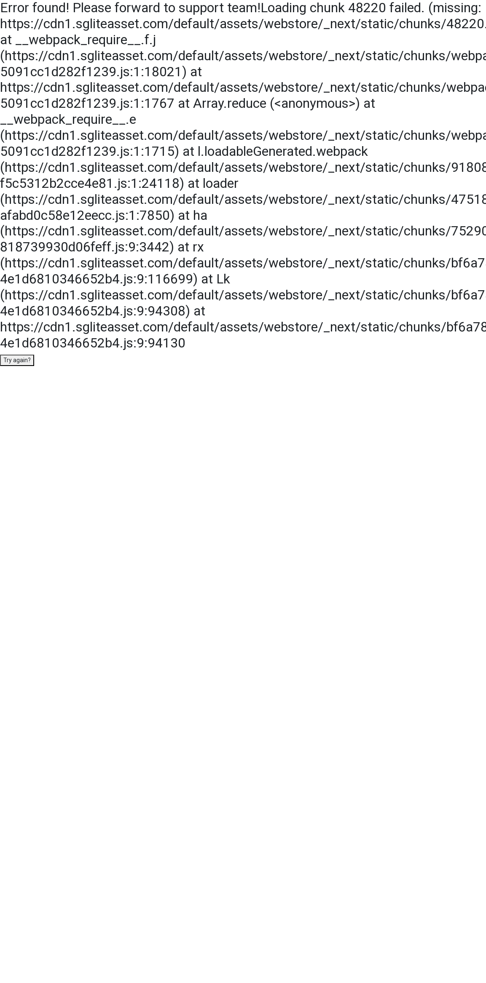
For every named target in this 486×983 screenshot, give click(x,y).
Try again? (17, 360)
